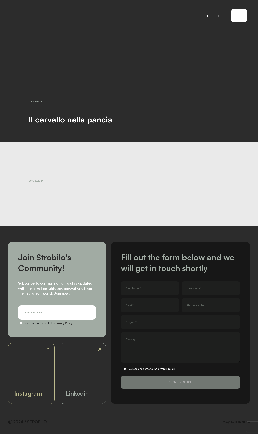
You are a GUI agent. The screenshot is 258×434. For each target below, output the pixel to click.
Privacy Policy (64, 323)
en (206, 16)
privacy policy (166, 368)
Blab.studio (242, 422)
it (217, 16)
